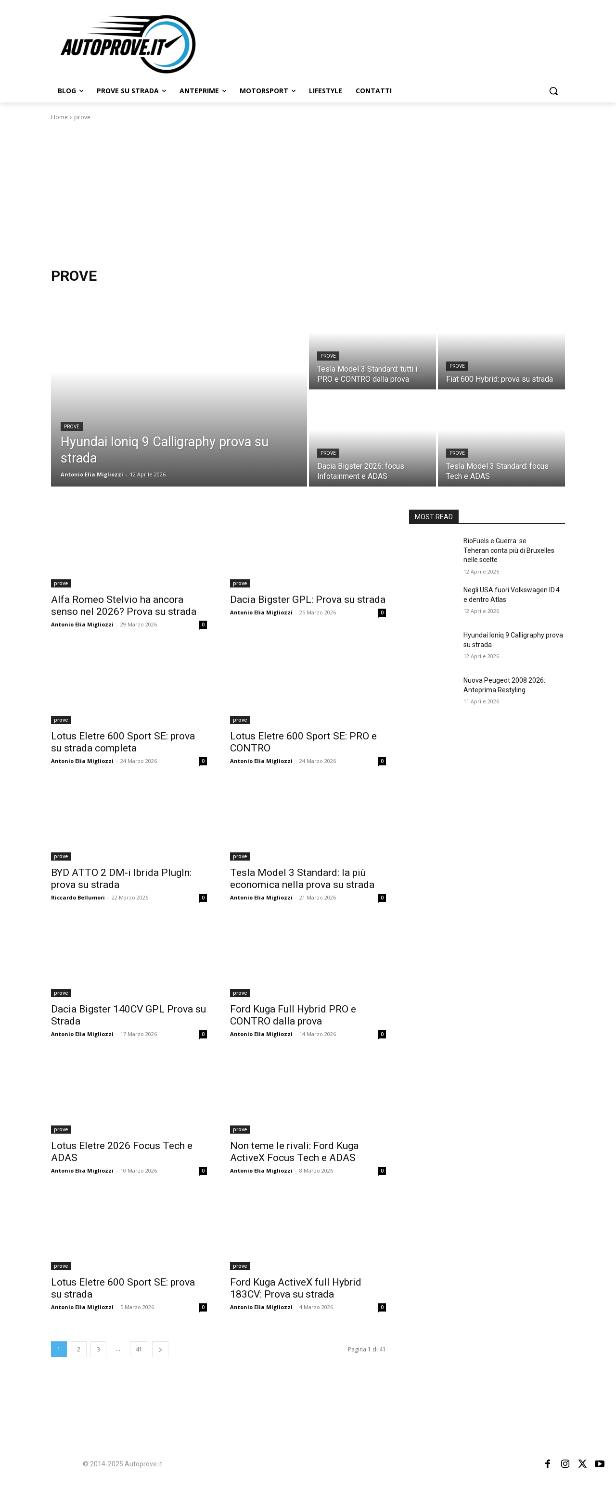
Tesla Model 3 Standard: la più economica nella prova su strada (302, 878)
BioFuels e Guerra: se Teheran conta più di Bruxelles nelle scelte (508, 550)
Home (59, 117)
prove (71, 426)
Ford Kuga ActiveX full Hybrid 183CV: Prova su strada (295, 1288)
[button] (553, 90)
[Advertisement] (308, 194)
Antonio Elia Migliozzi (82, 624)
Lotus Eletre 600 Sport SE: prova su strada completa (123, 742)
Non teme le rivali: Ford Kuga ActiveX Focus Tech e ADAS (294, 1151)
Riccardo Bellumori (78, 897)
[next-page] (160, 1349)
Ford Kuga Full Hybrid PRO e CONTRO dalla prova (293, 1015)
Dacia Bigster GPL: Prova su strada (307, 599)
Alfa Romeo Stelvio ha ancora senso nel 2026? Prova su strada (123, 605)
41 (139, 1349)
